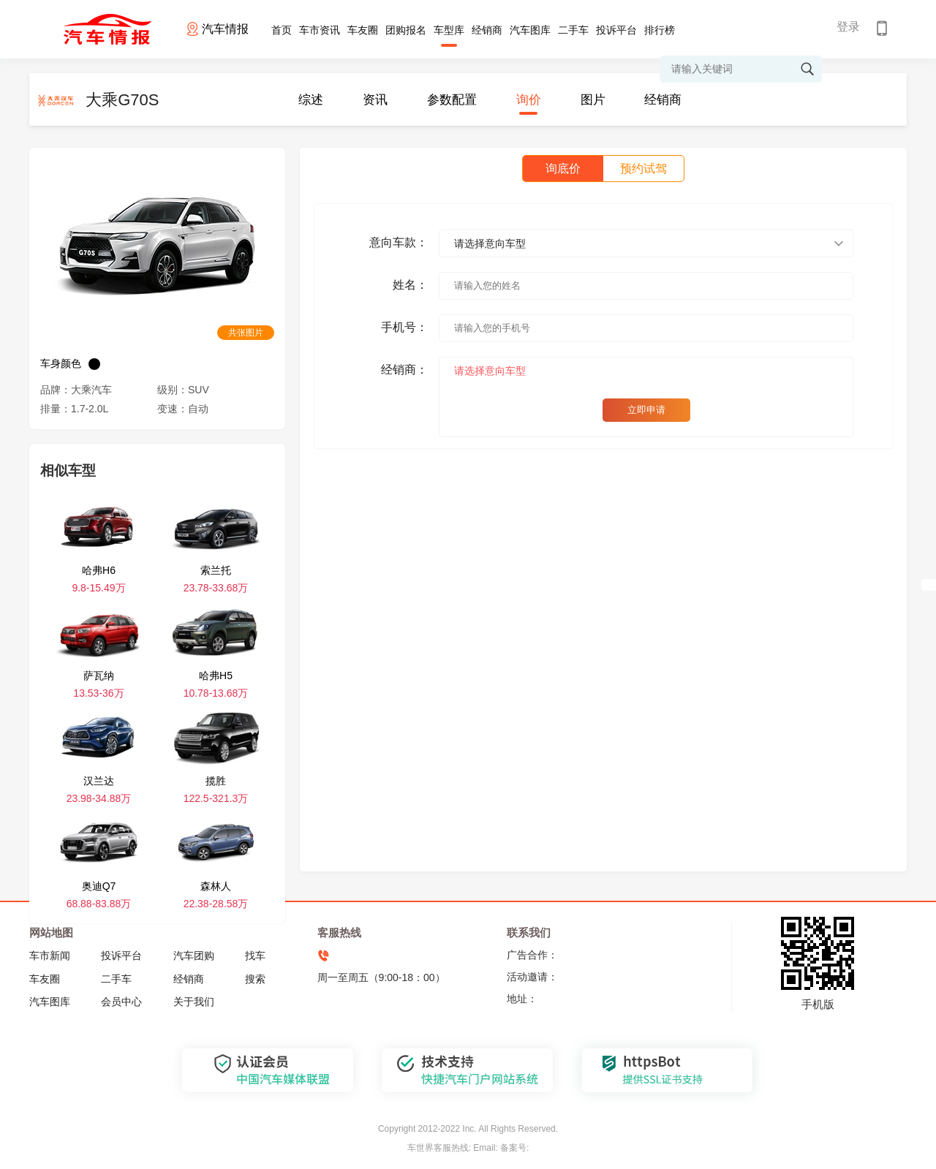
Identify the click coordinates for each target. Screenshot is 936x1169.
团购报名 (405, 30)
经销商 (487, 30)
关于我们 (193, 1001)
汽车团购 (193, 955)
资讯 (375, 100)
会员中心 (121, 1001)
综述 (310, 100)
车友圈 (362, 30)
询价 (528, 100)
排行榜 (659, 30)
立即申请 (646, 409)
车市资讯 (319, 30)
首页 (281, 30)
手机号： (404, 327)
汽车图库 (530, 30)
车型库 (449, 30)
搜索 (255, 979)
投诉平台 (616, 30)
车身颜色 (60, 363)
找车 (255, 955)
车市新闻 (49, 955)
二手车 (573, 30)
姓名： (410, 285)
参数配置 (452, 100)
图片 (593, 100)
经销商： (404, 369)
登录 (848, 26)
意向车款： (398, 242)
